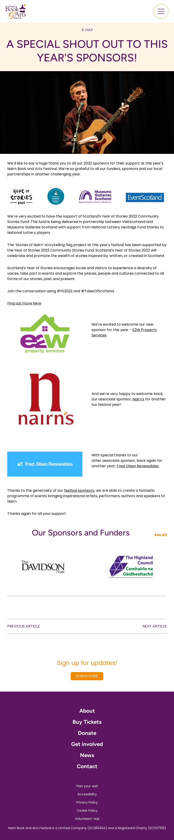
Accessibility (87, 794)
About (87, 710)
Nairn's (138, 399)
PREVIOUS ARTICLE (23, 626)
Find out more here (24, 303)
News (87, 755)
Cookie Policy (87, 810)
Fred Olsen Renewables (138, 466)
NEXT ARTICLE (155, 626)
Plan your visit (87, 786)
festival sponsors (79, 490)
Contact (87, 766)
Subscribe (86, 676)
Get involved (87, 744)
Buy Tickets (87, 722)
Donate (87, 733)
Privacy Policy (87, 802)
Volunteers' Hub (87, 818)
